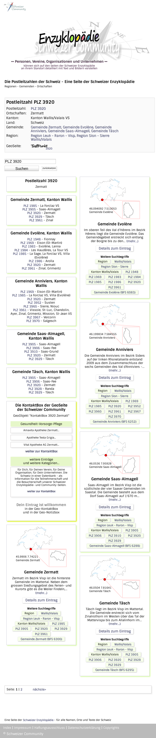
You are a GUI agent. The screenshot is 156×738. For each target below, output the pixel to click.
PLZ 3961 (36, 220)
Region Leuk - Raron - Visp (53, 135)
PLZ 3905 (29, 209)
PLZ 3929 (35, 217)
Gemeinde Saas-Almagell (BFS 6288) (114, 546)
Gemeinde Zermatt (46, 127)
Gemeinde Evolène (78, 127)
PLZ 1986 (35, 261)
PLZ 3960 (30, 306)
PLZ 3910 (31, 351)
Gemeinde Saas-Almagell (68, 131)
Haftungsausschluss (49, 728)
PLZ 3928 (35, 389)
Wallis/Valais (41, 139)
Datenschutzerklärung (84, 728)
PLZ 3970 (33, 321)
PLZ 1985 (30, 206)
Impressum (22, 728)
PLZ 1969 (27, 243)
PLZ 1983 (28, 246)
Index (7, 728)
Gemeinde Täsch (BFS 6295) (114, 670)
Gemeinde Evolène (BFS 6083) (114, 292)
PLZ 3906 (33, 348)
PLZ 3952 (34, 303)
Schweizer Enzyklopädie (38, 720)
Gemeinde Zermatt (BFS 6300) (41, 639)
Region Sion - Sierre (93, 135)
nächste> (39, 689)
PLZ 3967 (33, 317)
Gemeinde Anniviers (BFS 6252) (114, 421)
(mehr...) (41, 593)
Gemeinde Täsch (104, 131)
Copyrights (111, 728)
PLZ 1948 (34, 239)
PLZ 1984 (21, 250)
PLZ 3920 (38, 108)
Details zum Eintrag (41, 600)
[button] (22, 168)
